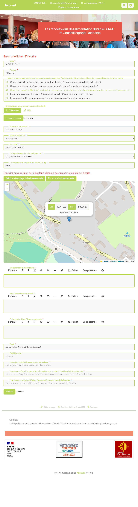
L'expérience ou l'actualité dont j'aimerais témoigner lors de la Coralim (41, 380)
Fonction (14, 145)
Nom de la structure (19, 127)
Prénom (14, 70)
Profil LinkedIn (15, 353)
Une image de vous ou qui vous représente (25, 106)
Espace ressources (69, 7)
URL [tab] (27, 110)
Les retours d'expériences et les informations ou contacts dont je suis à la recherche (47, 371)
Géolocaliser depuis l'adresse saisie (24, 178)
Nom (13, 61)
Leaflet (104, 261)
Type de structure (18, 136)
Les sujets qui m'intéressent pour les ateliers (30, 362)
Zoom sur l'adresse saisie (61, 178)
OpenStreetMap (117, 261)
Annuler (20, 391)
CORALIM (40, 3)
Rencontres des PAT (93, 3)
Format (12, 270)
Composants (90, 270)
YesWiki (82, 473)
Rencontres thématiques (64, 3)
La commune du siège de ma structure (29, 163)
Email (13, 344)
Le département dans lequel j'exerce (26, 153)
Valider (9, 391)
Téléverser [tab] (12, 110)
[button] (69, 219)
